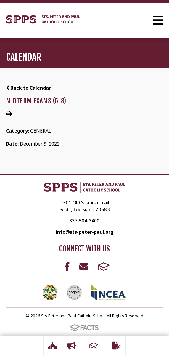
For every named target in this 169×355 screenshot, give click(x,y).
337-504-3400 (84, 220)
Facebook (67, 266)
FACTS (104, 266)
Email (83, 266)
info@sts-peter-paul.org (84, 232)
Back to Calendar (28, 88)
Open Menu (158, 20)
